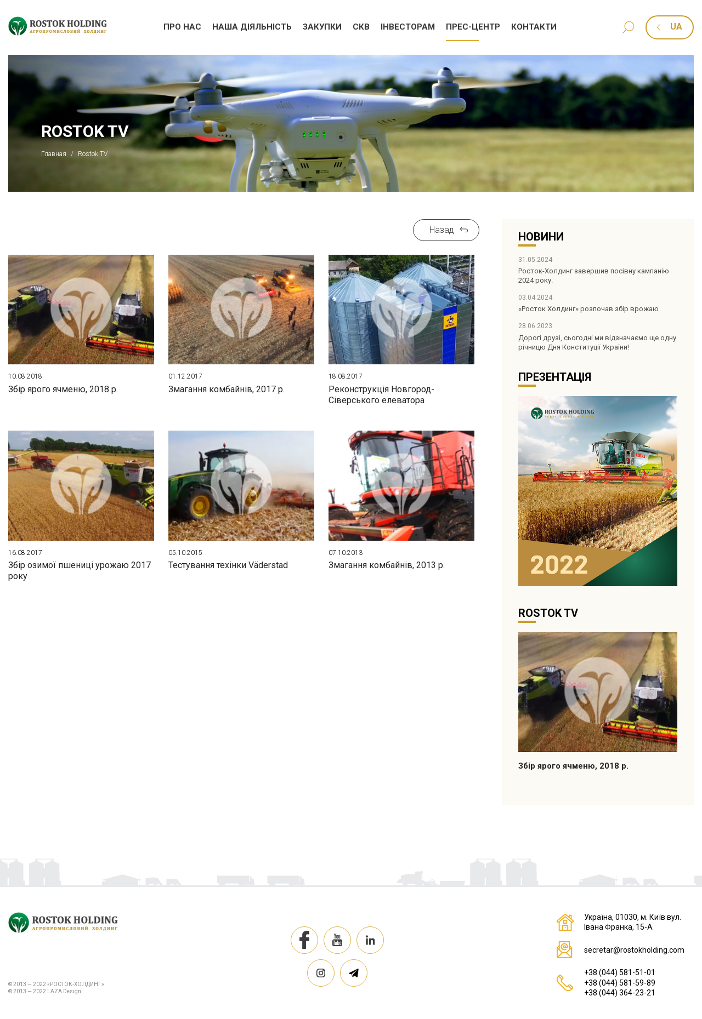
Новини (541, 236)
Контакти (534, 27)
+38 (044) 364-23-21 (619, 992)
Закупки (322, 27)
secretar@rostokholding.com (634, 950)
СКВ (361, 27)
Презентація (554, 376)
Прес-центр (473, 27)
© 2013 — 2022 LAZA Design (44, 991)
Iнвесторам (408, 27)
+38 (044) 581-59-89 (619, 982)
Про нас (182, 27)
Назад (441, 230)
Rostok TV (548, 613)
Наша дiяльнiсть (252, 27)
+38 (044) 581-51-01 (619, 972)
